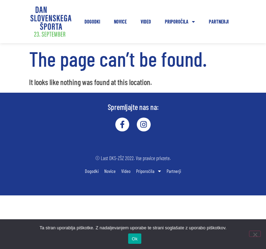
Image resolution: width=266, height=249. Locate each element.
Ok (135, 238)
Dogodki (92, 22)
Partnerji (219, 22)
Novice (120, 22)
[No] (255, 234)
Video (146, 22)
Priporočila (180, 22)
